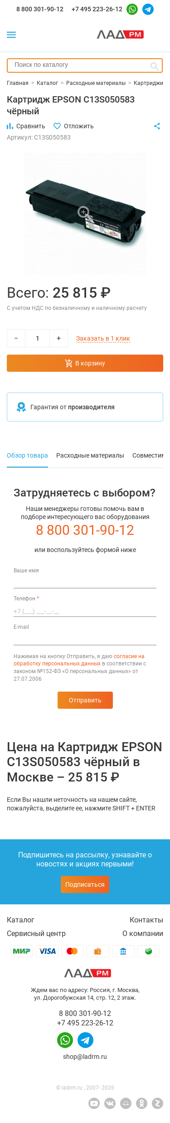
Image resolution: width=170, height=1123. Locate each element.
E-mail (21, 627)
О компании (142, 933)
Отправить (85, 700)
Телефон (26, 598)
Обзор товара (27, 455)
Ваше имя (26, 570)
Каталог (20, 920)
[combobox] (85, 65)
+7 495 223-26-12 (97, 9)
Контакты (146, 920)
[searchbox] (85, 65)
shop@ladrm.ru (85, 1056)
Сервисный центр (36, 933)
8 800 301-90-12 (39, 9)
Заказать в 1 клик (103, 338)
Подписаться (85, 884)
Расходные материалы (90, 455)
